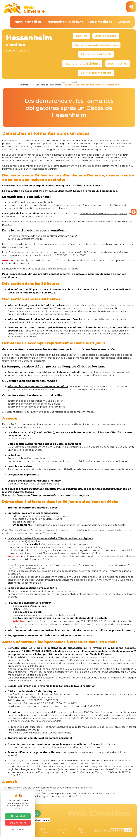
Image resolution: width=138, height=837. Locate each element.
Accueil (81, 36)
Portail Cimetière (27, 22)
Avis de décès (105, 36)
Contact (124, 22)
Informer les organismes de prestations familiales (36, 406)
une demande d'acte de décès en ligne (50, 221)
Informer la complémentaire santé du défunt (34, 403)
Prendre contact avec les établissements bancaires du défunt (47, 372)
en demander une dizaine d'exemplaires (103, 213)
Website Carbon (41, 820)
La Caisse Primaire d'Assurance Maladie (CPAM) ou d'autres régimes (50, 538)
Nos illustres (117, 63)
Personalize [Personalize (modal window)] (18, 829)
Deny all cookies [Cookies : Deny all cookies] (18, 823)
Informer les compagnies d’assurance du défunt (38, 386)
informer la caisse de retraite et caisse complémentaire (62, 411)
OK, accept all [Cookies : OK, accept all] (18, 816)
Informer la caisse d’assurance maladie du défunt (36, 400)
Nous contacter (82, 830)
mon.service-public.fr (29, 424)
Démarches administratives (96, 45)
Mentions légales (63, 830)
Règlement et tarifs (96, 54)
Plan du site (45, 830)
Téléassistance (100, 830)
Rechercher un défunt (64, 22)
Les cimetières (100, 22)
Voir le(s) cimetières (95, 73)
